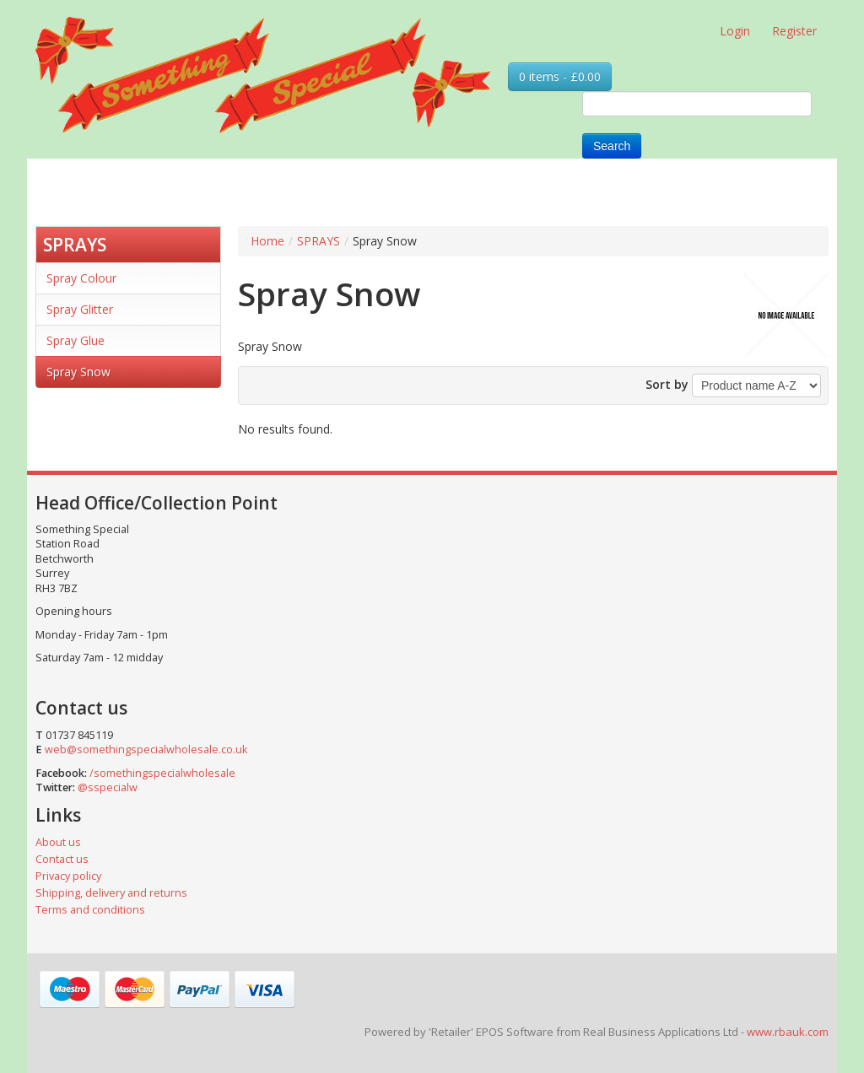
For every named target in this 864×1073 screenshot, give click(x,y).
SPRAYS (74, 244)
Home (267, 241)
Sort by (666, 384)
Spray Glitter (79, 309)
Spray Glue (75, 340)
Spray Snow (78, 372)
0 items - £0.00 (560, 76)
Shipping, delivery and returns (111, 893)
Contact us (62, 859)
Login (735, 31)
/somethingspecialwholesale (162, 773)
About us (58, 842)
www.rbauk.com (788, 1031)
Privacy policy (68, 876)
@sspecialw (108, 787)
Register (794, 31)
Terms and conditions (90, 910)
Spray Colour (81, 278)
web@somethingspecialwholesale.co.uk (146, 749)
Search (611, 146)
